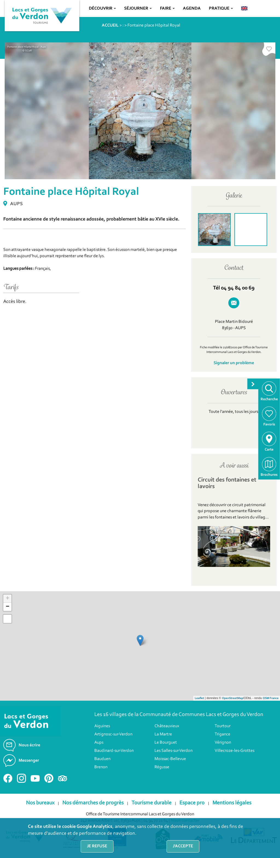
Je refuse (97, 846)
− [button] (7, 607)
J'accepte (183, 846)
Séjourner (138, 8)
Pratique (221, 8)
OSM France (271, 698)
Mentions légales (231, 803)
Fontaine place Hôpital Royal (153, 25)
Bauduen (102, 759)
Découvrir (102, 8)
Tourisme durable (151, 803)
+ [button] (7, 599)
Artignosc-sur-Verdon (113, 734)
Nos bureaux (40, 803)
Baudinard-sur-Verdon (114, 751)
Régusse (161, 767)
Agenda (192, 8)
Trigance (222, 734)
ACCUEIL (110, 25)
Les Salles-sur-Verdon (173, 751)
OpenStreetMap (232, 698)
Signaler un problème (234, 363)
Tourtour (223, 726)
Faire (167, 8)
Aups (98, 742)
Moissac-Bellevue (170, 759)
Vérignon (223, 742)
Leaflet (199, 698)
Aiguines (102, 726)
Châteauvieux (166, 726)
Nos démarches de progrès (93, 803)
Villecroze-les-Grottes (234, 751)
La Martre (163, 734)
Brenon (100, 767)
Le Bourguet (165, 742)
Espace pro (192, 803)
